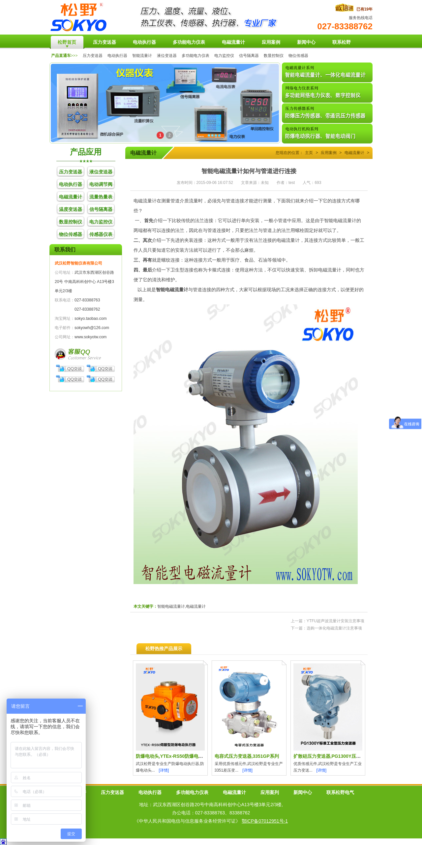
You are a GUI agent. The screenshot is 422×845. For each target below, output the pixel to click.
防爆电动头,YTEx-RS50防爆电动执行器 (176, 756)
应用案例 (329, 152)
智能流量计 (142, 55)
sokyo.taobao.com (90, 318)
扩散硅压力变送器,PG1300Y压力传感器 (334, 756)
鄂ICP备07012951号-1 (265, 821)
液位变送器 (167, 55)
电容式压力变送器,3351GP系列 (247, 756)
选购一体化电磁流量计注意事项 (334, 628)
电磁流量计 (70, 196)
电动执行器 (117, 55)
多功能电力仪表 (195, 55)
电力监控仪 (224, 55)
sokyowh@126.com (92, 327)
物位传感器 (298, 55)
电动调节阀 (100, 184)
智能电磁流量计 (172, 289)
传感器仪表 (100, 234)
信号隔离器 (249, 55)
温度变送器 (70, 209)
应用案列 (269, 792)
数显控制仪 (274, 55)
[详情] (164, 770)
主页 (309, 152)
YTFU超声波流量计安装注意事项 (335, 621)
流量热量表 (100, 196)
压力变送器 (93, 55)
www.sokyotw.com (90, 337)
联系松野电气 (340, 792)
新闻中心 (302, 792)
